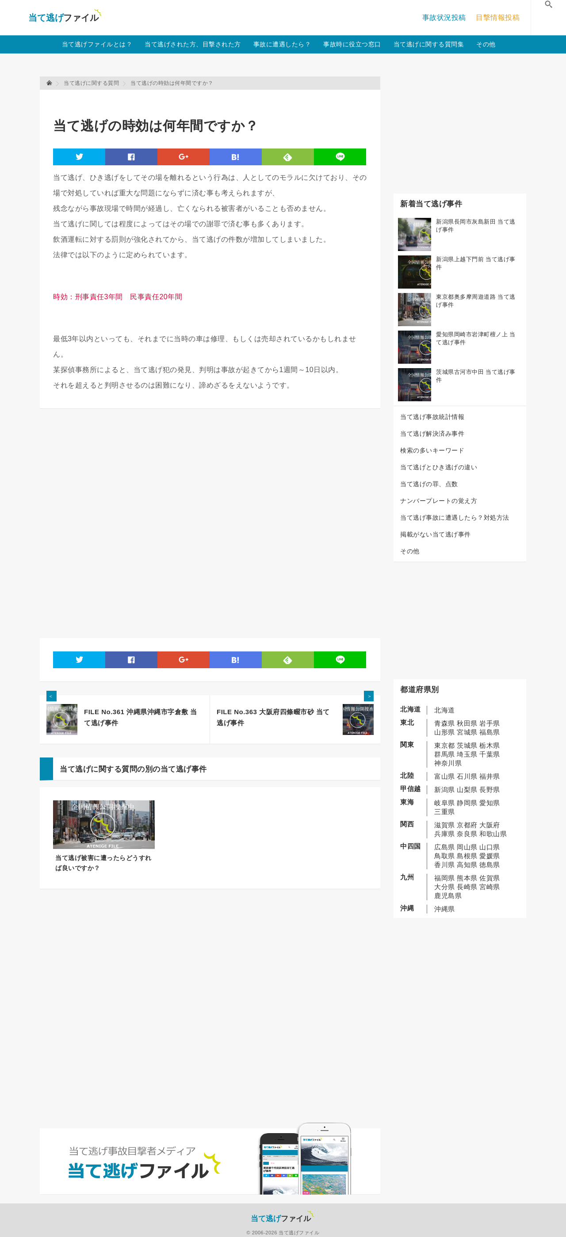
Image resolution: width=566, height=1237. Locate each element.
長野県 (489, 789)
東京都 (444, 745)
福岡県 (444, 878)
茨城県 (467, 745)
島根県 (467, 856)
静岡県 (467, 803)
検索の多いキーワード (432, 450)
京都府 (467, 825)
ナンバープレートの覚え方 (438, 500)
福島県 (489, 732)
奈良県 (467, 833)
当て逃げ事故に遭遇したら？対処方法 (454, 517)
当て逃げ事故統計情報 (432, 416)
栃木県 (489, 745)
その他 (486, 44)
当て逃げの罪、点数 (429, 483)
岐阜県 (444, 803)
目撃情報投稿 (498, 17)
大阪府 (489, 825)
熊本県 (467, 878)
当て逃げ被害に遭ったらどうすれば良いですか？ (103, 863)
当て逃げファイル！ (64, 17)
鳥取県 (444, 856)
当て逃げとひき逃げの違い (438, 467)
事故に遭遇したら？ (282, 44)
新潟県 (444, 789)
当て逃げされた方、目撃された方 (193, 44)
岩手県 (489, 723)
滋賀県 (444, 825)
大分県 (444, 887)
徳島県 (489, 864)
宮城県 (467, 732)
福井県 (489, 776)
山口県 (489, 847)
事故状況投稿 (444, 17)
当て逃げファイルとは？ (97, 44)
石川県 (467, 776)
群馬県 (444, 754)
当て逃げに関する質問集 (429, 44)
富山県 (444, 776)
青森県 (444, 723)
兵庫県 (444, 833)
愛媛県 (489, 856)
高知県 (467, 864)
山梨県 (467, 789)
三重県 (444, 811)
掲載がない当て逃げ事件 (435, 534)
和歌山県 (493, 833)
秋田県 (467, 723)
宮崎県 (489, 887)
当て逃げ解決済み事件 (432, 433)
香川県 (444, 864)
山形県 (444, 732)
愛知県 (489, 803)
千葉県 (489, 754)
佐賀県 (489, 878)
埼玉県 (467, 754)
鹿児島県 (448, 895)
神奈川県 (448, 763)
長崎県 (467, 887)
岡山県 (467, 847)
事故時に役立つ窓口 (352, 44)
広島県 (444, 847)
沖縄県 (444, 909)
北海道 (444, 710)
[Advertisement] (214, 99)
